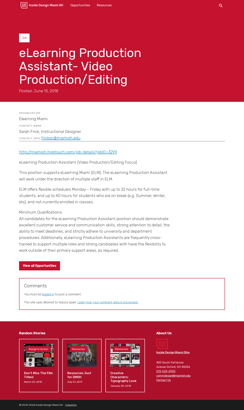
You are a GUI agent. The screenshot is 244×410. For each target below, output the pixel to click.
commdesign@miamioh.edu (173, 375)
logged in (48, 294)
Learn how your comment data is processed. (108, 302)
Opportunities (80, 5)
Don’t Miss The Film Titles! (38, 365)
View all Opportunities (39, 266)
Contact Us (163, 380)
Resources (104, 5)
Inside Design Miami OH (46, 5)
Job (24, 38)
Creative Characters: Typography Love (125, 365)
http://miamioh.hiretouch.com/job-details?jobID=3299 (68, 152)
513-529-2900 (165, 371)
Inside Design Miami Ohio (173, 352)
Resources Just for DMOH (82, 365)
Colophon (71, 404)
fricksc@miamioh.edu (60, 138)
